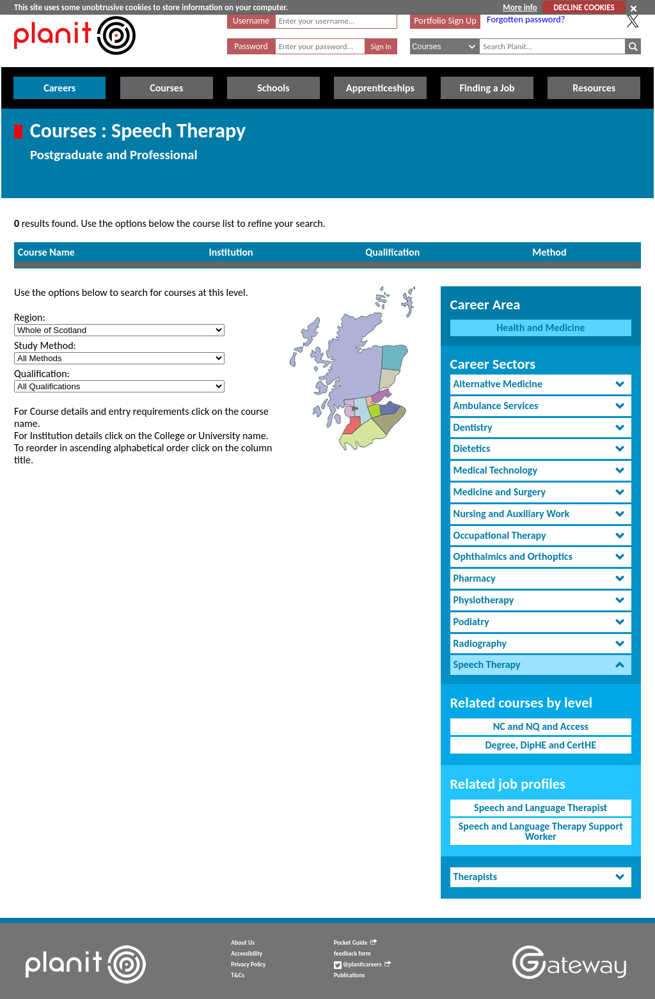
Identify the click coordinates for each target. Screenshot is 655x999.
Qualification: (42, 374)
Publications (349, 975)
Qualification (392, 252)
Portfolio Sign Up (445, 20)
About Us (243, 943)
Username (251, 20)
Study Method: (45, 345)
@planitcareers (362, 964)
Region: (29, 317)
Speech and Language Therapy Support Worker (541, 831)
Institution (231, 252)
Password (250, 46)
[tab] (540, 384)
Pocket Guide (355, 943)
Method (549, 252)
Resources (593, 88)
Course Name (46, 252)
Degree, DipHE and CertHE (540, 745)
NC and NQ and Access (540, 726)
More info (520, 7)
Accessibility (246, 953)
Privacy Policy (248, 964)
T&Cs (237, 975)
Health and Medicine (540, 327)
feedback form (352, 953)
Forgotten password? (526, 19)
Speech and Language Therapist (540, 808)
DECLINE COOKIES (583, 7)
